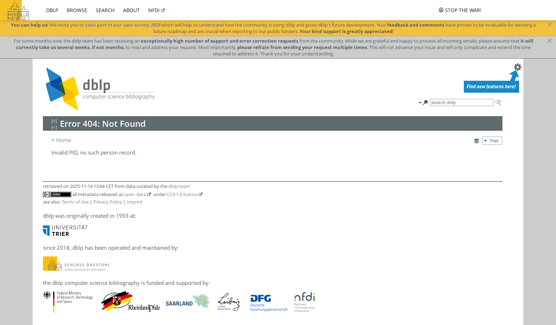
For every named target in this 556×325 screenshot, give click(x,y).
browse (77, 10)
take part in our (122, 25)
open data (135, 194)
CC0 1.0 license (182, 194)
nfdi (154, 10)
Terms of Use (75, 202)
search (105, 10)
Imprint (135, 202)
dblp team (179, 186)
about (131, 10)
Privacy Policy (107, 202)
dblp (52, 10)
